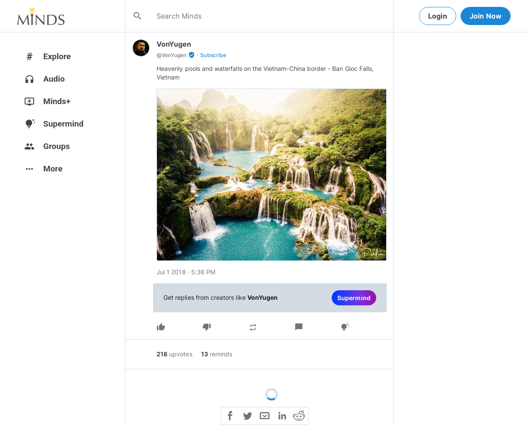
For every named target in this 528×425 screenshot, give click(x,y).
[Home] (40, 16)
